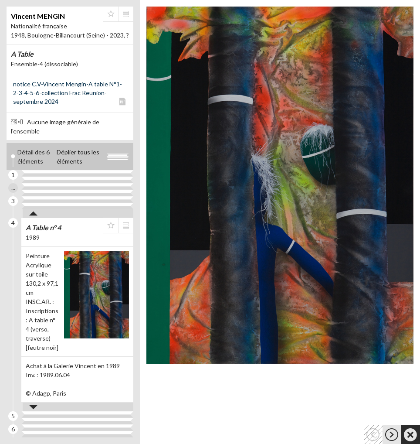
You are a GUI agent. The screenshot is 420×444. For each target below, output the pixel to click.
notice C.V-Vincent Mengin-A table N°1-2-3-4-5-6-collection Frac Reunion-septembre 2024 (67, 92)
